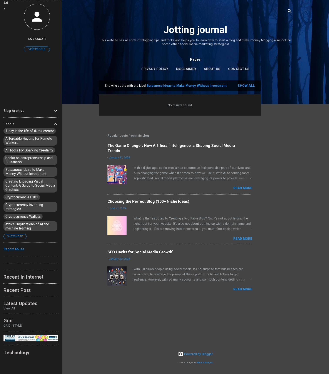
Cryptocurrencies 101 (21, 197)
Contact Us (238, 69)
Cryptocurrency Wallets (23, 216)
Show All (246, 86)
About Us (212, 69)
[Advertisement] (278, 145)
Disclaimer (186, 69)
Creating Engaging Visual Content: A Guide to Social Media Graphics (30, 185)
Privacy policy (154, 69)
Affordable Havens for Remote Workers (28, 140)
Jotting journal (195, 29)
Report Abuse (13, 249)
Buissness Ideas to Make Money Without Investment (25, 172)
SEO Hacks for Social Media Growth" (140, 252)
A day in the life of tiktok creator (29, 131)
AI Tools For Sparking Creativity (29, 150)
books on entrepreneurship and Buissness (29, 160)
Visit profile (36, 49)
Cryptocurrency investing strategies (24, 207)
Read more (242, 188)
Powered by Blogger (195, 354)
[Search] (289, 11)
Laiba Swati (37, 38)
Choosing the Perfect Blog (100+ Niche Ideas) (148, 201)
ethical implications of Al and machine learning (27, 226)
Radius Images (205, 362)
